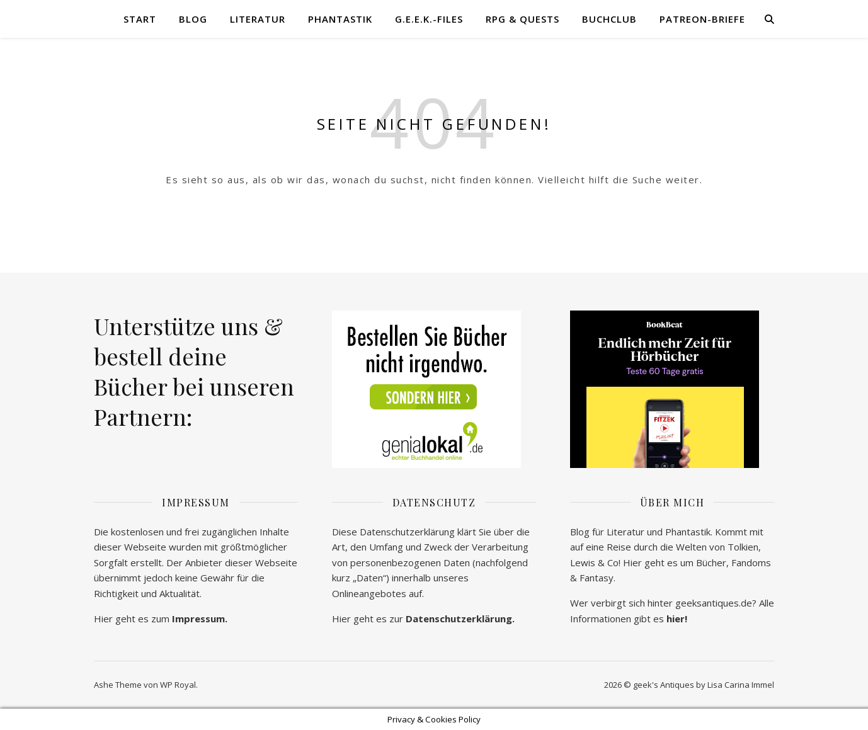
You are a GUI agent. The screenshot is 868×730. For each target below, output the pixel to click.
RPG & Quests (522, 19)
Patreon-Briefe (702, 19)
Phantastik (340, 19)
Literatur (257, 19)
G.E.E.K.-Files (429, 19)
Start (139, 19)
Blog (193, 19)
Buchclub (609, 19)
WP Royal (178, 684)
